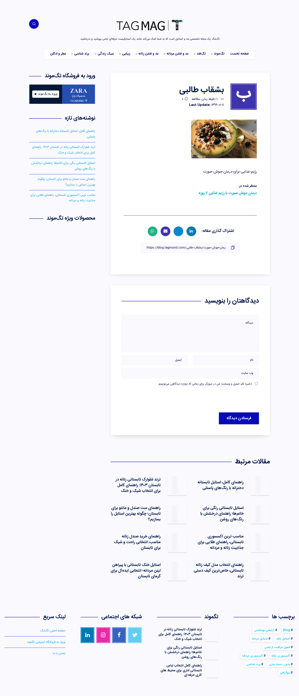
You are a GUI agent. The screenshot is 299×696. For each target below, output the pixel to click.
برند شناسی (81, 54)
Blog (286, 630)
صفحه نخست (239, 54)
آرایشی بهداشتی (264, 630)
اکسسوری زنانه (280, 656)
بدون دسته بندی (279, 664)
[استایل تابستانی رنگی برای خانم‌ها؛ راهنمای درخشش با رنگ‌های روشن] (211, 653)
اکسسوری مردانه (252, 656)
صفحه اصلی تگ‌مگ (52, 630)
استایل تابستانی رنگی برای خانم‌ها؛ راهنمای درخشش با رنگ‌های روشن (222, 514)
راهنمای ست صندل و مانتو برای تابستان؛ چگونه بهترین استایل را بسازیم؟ (136, 514)
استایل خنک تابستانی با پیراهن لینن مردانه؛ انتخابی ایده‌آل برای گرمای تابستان (136, 571)
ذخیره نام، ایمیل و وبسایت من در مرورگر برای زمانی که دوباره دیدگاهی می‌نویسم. (205, 384)
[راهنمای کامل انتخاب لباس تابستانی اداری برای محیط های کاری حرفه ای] (211, 671)
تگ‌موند (219, 54)
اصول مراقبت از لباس (277, 647)
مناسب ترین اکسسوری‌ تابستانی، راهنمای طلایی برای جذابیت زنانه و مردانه (221, 542)
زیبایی (126, 54)
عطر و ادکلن (58, 54)
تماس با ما (59, 653)
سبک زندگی (106, 54)
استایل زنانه (283, 638)
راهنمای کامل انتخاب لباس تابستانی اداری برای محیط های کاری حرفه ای (181, 670)
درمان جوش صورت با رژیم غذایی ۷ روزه (228, 193)
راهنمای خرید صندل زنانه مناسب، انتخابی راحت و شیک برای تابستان (137, 542)
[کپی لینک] (190, 248)
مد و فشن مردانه (177, 54)
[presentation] (214, 399)
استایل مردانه (260, 638)
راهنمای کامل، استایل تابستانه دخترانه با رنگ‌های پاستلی (220, 485)
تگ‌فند (201, 54)
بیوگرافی (285, 672)
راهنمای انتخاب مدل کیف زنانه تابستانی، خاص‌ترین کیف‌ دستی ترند (219, 571)
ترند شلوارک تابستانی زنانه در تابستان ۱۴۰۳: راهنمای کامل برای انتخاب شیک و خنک (138, 485)
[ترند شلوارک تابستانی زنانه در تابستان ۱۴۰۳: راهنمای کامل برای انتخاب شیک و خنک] (211, 634)
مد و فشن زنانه (148, 54)
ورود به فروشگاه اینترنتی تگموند (46, 642)
